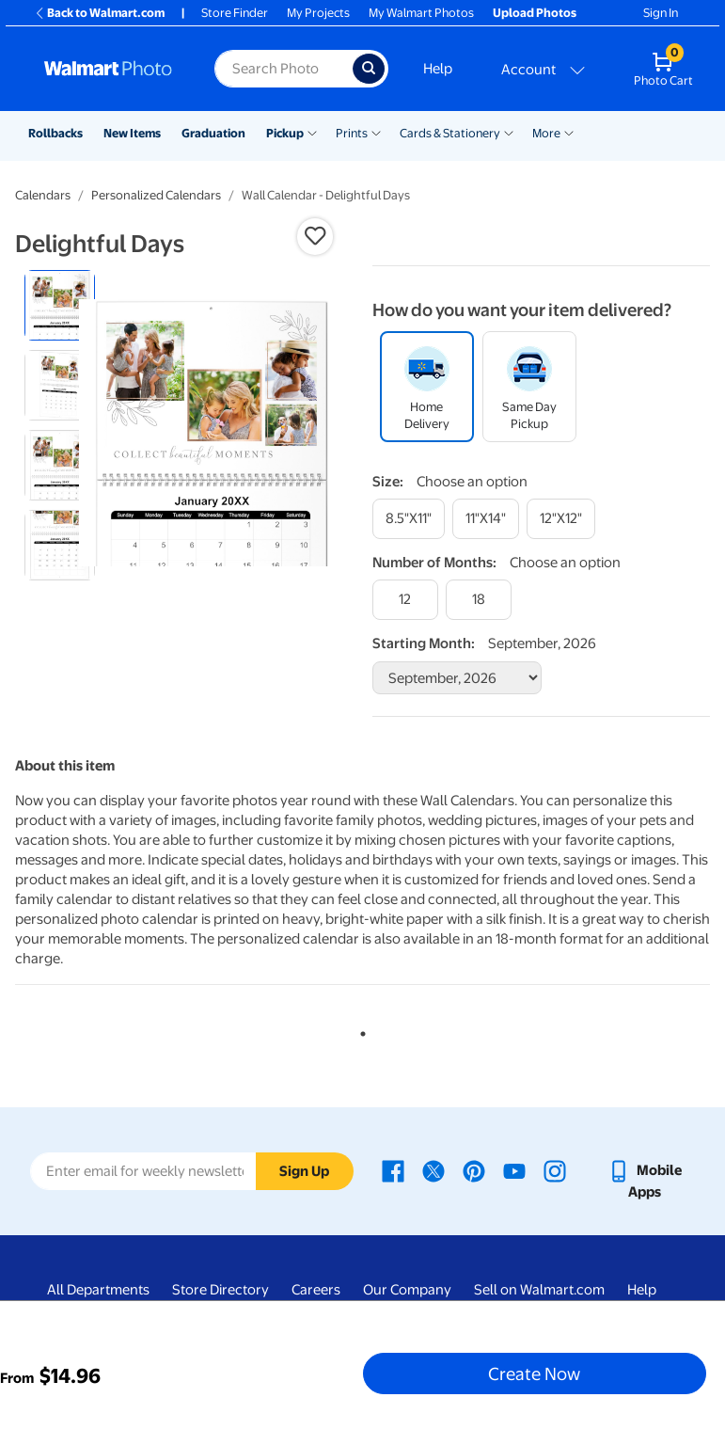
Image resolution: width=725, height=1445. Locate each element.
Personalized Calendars (156, 195)
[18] (479, 600)
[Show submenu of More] (569, 131)
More (546, 133)
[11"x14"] (485, 519)
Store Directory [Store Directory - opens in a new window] (220, 1289)
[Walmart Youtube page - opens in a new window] (514, 1170)
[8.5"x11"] (408, 519)
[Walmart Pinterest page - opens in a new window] (474, 1170)
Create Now (534, 1373)
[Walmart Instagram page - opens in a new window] (555, 1170)
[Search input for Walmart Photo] (283, 68)
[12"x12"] (561, 519)
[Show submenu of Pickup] (312, 131)
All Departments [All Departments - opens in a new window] (98, 1289)
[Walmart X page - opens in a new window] (433, 1170)
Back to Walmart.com (99, 13)
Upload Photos (534, 13)
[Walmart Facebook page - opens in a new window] (393, 1170)
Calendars (43, 195)
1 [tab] (359, 1030)
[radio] (59, 305)
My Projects (318, 13)
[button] (315, 236)
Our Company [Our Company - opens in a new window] (407, 1289)
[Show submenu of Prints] (376, 131)
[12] (405, 600)
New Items (132, 133)
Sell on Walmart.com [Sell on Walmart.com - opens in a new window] (539, 1289)
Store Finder (234, 13)
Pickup (285, 133)
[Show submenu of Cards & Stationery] (508, 131)
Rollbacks (55, 133)
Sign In (660, 13)
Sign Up (304, 1171)
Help (437, 68)
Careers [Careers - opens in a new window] (316, 1289)
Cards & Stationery (450, 133)
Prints (352, 133)
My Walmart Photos (421, 13)
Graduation (213, 133)
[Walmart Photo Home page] (109, 69)
